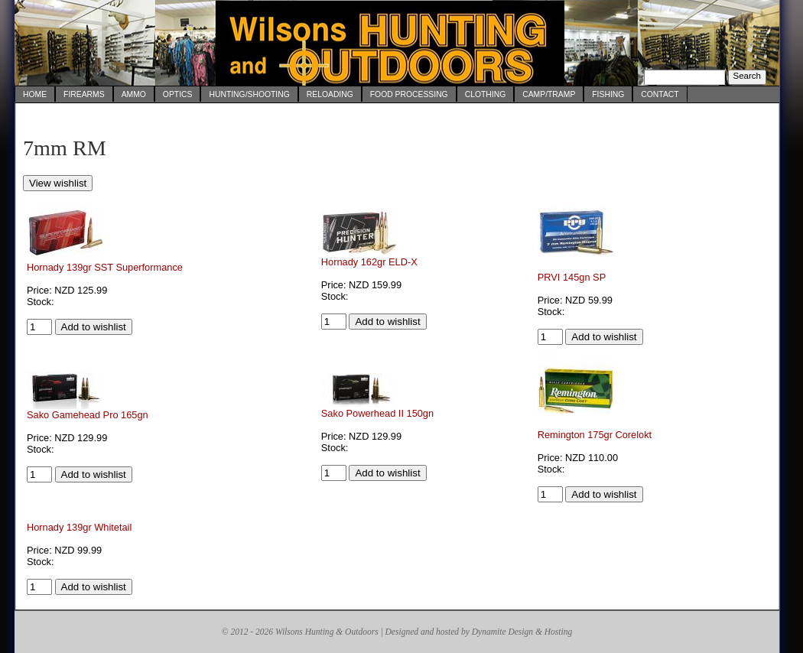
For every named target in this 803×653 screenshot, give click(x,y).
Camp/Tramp (548, 94)
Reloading (330, 94)
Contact (659, 94)
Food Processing (409, 94)
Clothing (485, 94)
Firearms (84, 94)
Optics (178, 94)
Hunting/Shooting (249, 94)
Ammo (134, 94)
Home (35, 94)
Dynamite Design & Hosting (522, 631)
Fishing (608, 94)
